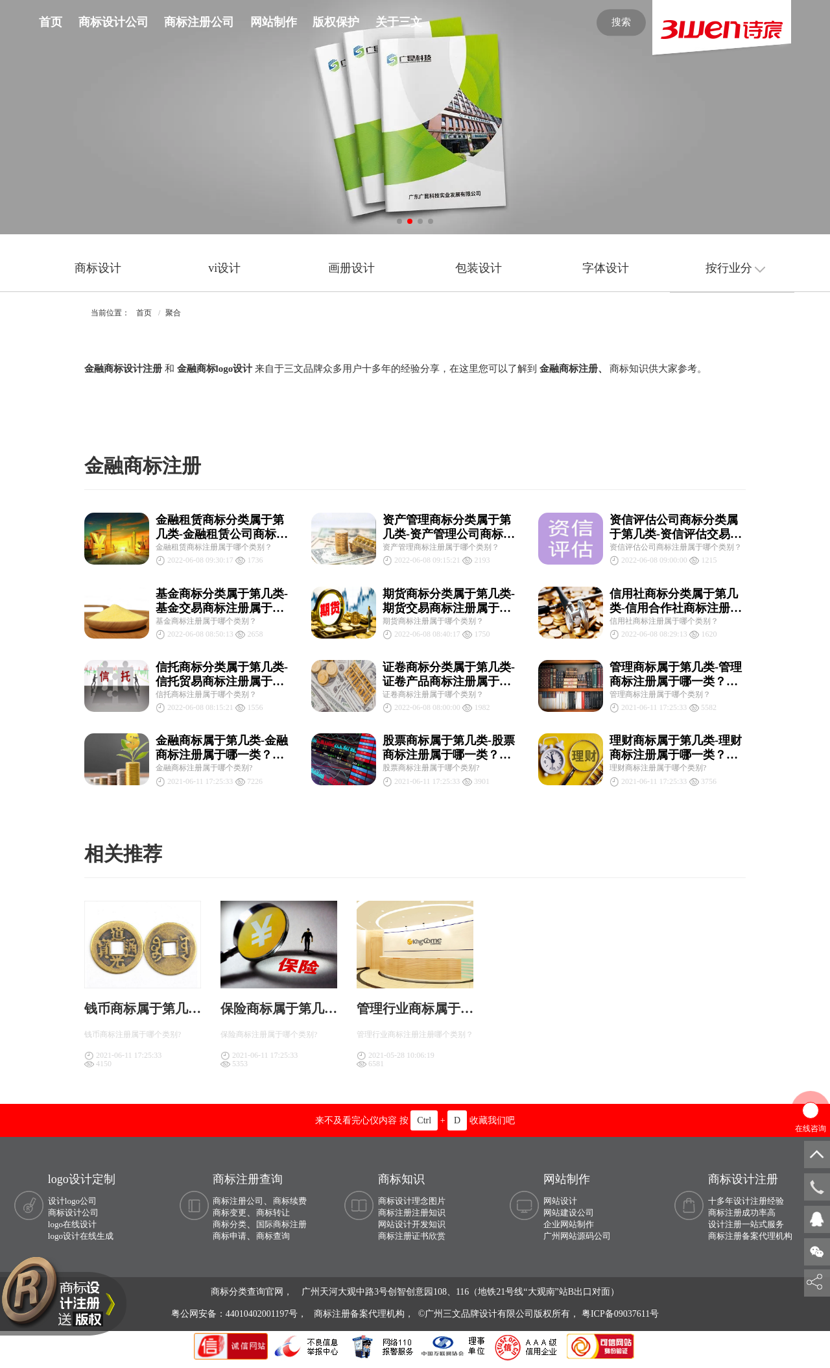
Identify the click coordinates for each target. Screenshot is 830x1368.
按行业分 (736, 268)
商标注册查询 (248, 1179)
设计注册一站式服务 (746, 1224)
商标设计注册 (743, 1179)
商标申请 (229, 1236)
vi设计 (224, 268)
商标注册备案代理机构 (750, 1236)
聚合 (173, 312)
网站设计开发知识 (411, 1224)
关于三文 (398, 22)
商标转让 (273, 1212)
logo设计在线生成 (80, 1236)
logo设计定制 (81, 1179)
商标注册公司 (199, 22)
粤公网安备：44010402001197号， (240, 1314)
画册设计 (351, 268)
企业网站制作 (568, 1224)
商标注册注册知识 (411, 1212)
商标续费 (290, 1201)
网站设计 (560, 1201)
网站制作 (273, 22)
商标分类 (229, 1224)
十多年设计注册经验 (746, 1201)
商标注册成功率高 (742, 1212)
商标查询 (273, 1236)
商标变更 (229, 1212)
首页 (50, 22)
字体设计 (605, 268)
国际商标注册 (281, 1224)
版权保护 (336, 22)
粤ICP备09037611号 (620, 1314)
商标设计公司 (113, 22)
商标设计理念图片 (411, 1201)
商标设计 (98, 268)
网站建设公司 (568, 1212)
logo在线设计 (72, 1224)
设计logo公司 (72, 1201)
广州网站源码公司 (577, 1236)
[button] (399, 221)
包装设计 (478, 268)
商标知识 (401, 1179)
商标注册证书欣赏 (411, 1236)
